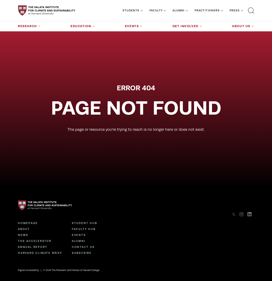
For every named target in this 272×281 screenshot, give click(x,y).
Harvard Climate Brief (40, 252)
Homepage (28, 223)
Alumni (178, 10)
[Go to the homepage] (46, 10)
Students (131, 10)
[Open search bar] (251, 11)
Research (27, 26)
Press (235, 10)
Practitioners (207, 10)
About (24, 229)
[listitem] (234, 214)
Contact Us (83, 246)
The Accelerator (34, 240)
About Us (241, 26)
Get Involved (185, 26)
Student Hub (84, 223)
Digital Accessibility (28, 270)
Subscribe (82, 252)
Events (132, 26)
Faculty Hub (84, 229)
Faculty (156, 10)
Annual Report (32, 246)
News (23, 235)
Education (80, 26)
